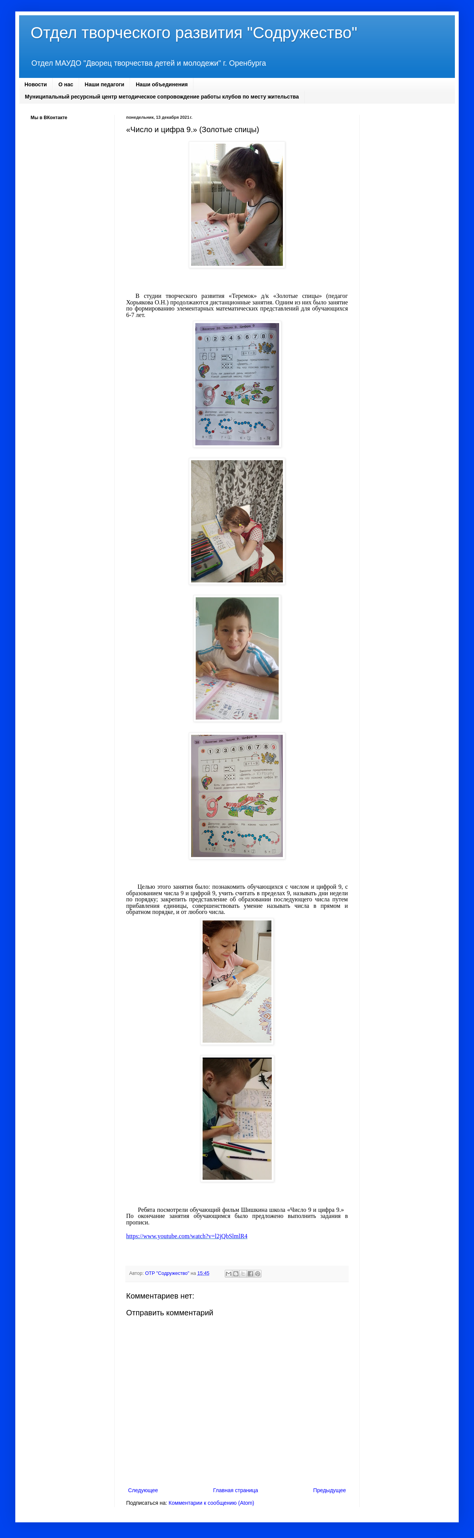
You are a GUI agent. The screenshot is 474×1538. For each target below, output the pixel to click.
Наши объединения (162, 84)
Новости (35, 84)
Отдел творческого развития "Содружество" (194, 33)
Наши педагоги (105, 84)
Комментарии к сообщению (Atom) (211, 1503)
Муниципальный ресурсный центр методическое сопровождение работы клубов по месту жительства (162, 97)
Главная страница (235, 1490)
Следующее (143, 1490)
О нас (65, 84)
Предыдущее (329, 1490)
